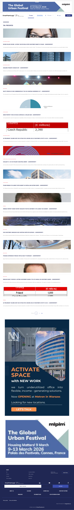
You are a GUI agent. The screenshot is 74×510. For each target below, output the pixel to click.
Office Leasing (5, 182)
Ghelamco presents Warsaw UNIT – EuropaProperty (15, 67)
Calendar (29, 491)
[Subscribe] (60, 486)
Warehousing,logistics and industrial (54, 473)
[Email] (22, 486)
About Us (12, 491)
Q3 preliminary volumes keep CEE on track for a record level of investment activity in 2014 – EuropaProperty (30, 303)
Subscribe (69, 15)
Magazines (20, 494)
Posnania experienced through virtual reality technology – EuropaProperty (22, 255)
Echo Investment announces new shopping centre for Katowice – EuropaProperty (23, 232)
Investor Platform (63, 491)
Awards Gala (46, 491)
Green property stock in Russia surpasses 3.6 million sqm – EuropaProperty (22, 114)
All (6, 472)
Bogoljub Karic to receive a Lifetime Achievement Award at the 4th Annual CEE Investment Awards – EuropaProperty (31, 279)
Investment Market (6, 41)
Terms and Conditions (13, 500)
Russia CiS (30, 478)
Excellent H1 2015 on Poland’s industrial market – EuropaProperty (19, 161)
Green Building (8, 478)
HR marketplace (37, 494)
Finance (7, 474)
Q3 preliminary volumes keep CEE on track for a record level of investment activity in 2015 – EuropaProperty (30, 138)
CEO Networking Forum (55, 494)
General (4, 300)
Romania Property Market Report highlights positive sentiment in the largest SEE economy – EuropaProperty (30, 208)
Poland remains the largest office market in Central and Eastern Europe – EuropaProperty (25, 185)
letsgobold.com (68, 503)
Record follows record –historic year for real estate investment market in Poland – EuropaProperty (28, 44)
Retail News (5, 88)
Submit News (65, 472)
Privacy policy (5, 500)
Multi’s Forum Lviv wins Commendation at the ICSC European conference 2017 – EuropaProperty (26, 91)
